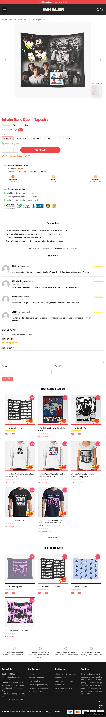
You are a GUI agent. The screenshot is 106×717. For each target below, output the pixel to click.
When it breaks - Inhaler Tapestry (18, 630)
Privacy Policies (35, 681)
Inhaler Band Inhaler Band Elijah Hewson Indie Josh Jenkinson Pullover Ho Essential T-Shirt (50, 522)
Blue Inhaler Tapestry (79, 587)
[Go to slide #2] (60, 103)
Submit (7, 379)
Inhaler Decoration (18, 19)
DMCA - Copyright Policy (38, 685)
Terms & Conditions (36, 678)
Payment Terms (61, 678)
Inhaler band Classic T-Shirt (15, 520)
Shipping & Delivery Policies (65, 674)
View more (53, 538)
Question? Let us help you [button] (94, 714)
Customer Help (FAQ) (63, 688)
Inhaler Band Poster (78, 428)
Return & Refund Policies (64, 681)
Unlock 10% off (101, 706)
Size (3, 134)
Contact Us (59, 685)
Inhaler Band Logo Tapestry (16, 428)
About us (32, 674)
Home (4, 19)
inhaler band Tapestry (13, 587)
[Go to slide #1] (46, 103)
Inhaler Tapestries (37, 19)
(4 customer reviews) (21, 125)
